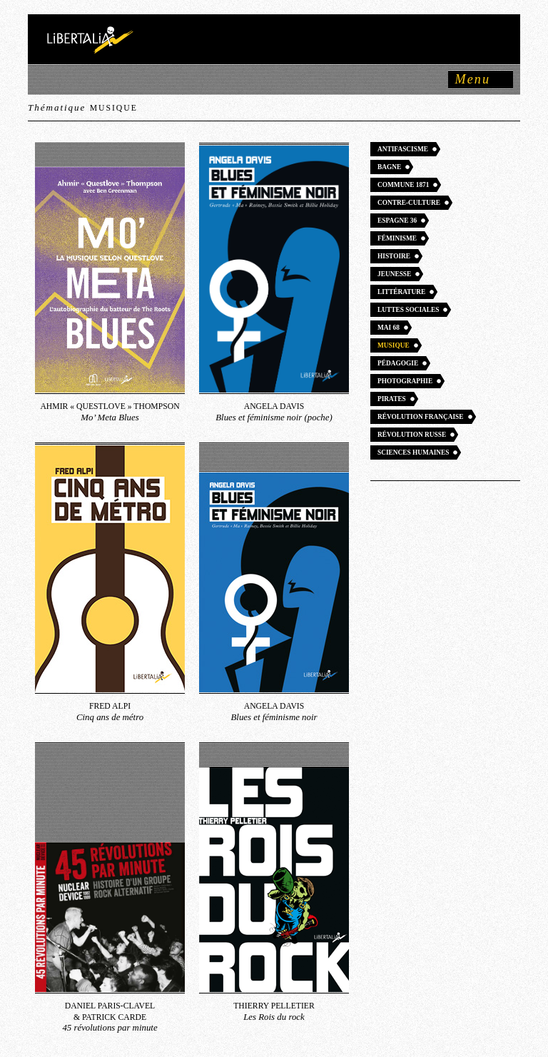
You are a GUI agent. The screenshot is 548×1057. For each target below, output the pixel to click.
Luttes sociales (408, 309)
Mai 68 (388, 327)
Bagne (389, 167)
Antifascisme (402, 149)
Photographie (404, 381)
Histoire (393, 256)
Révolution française (420, 416)
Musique (393, 345)
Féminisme (397, 238)
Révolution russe (411, 434)
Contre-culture (408, 202)
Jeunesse (394, 274)
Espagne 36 (397, 220)
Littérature (401, 291)
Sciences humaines (413, 452)
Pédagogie (397, 363)
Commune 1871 (403, 184)
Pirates (391, 399)
